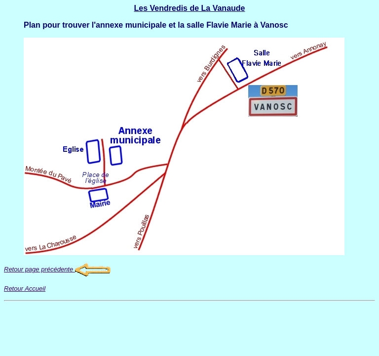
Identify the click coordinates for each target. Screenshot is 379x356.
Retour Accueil (24, 288)
